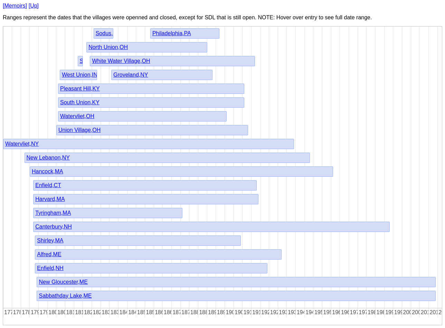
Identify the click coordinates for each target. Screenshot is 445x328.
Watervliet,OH (77, 116)
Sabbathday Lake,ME (65, 296)
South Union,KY (80, 102)
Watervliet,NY (22, 144)
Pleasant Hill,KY (80, 88)
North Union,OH (108, 47)
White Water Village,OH (121, 61)
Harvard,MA (50, 199)
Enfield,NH (50, 268)
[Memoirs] (15, 6)
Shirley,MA (50, 240)
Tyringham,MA (53, 213)
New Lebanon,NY (48, 158)
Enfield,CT (48, 185)
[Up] (34, 6)
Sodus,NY (108, 33)
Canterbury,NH (53, 227)
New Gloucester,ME (63, 282)
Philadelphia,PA (171, 33)
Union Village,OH (79, 130)
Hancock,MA (47, 171)
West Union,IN (79, 75)
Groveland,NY (130, 75)
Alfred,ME (49, 254)
